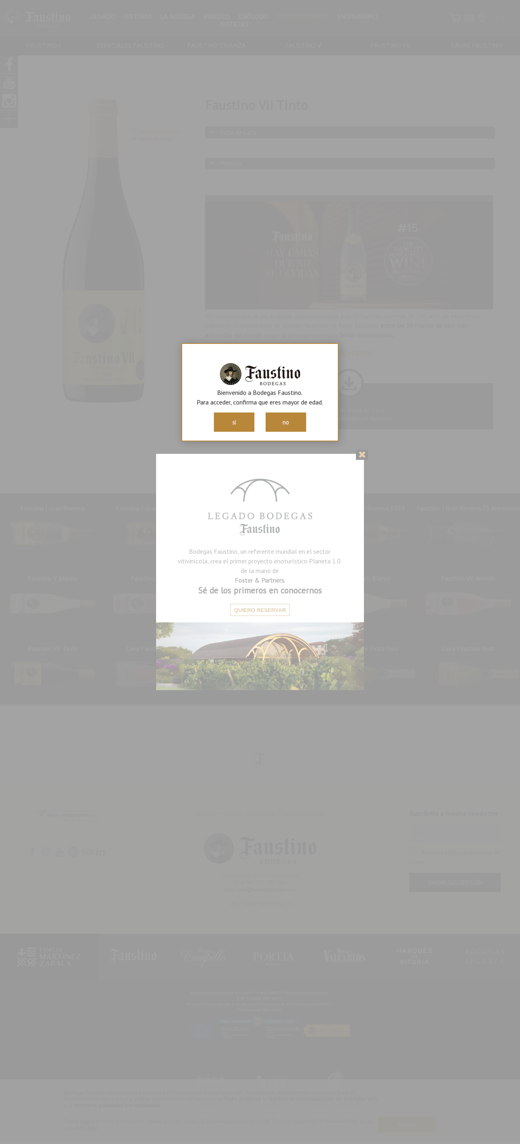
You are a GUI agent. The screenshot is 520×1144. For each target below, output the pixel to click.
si (234, 422)
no (285, 422)
